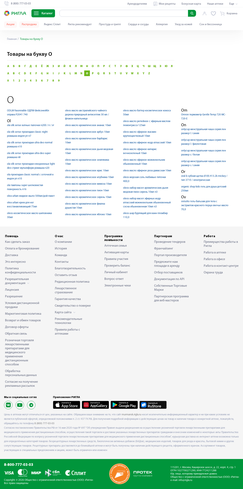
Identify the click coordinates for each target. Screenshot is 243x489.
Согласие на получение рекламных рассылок (21, 384)
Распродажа (29, 24)
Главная (12, 39)
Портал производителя (170, 255)
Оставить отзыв (66, 275)
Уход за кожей (183, 24)
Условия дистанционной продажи (22, 305)
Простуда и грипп (110, 24)
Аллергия (162, 24)
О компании (63, 242)
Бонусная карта (191, 3)
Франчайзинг (163, 248)
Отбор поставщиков (168, 272)
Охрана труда (213, 272)
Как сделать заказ (17, 242)
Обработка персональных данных (21, 373)
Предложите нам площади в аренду (167, 264)
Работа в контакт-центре (221, 266)
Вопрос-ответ (114, 279)
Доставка (11, 255)
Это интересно (15, 262)
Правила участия (116, 259)
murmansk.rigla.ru (131, 414)
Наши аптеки (215, 3)
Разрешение (14, 296)
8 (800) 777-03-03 (44, 423)
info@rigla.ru (185, 480)
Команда (61, 255)
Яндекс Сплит (52, 24)
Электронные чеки (117, 285)
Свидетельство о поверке (73, 305)
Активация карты (116, 252)
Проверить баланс (117, 265)
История (61, 248)
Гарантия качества (68, 299)
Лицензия (12, 290)
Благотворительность (70, 268)
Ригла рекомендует (80, 24)
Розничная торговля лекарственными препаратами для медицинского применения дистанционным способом (19, 352)
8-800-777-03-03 (18, 465)
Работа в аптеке (215, 252)
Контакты (62, 262)
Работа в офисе (214, 259)
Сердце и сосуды (138, 24)
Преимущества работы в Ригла (221, 244)
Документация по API (169, 279)
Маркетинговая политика (23, 313)
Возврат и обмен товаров (23, 320)
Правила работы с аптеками (67, 331)
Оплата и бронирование (22, 248)
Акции (10, 24)
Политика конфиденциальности (20, 270)
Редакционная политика (72, 281)
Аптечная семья (115, 245)
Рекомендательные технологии (68, 321)
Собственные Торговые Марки (170, 288)
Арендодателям (137, 3)
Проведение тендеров (169, 242)
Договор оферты (17, 327)
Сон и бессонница (210, 24)
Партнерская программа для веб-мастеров (171, 298)
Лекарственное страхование (66, 290)
